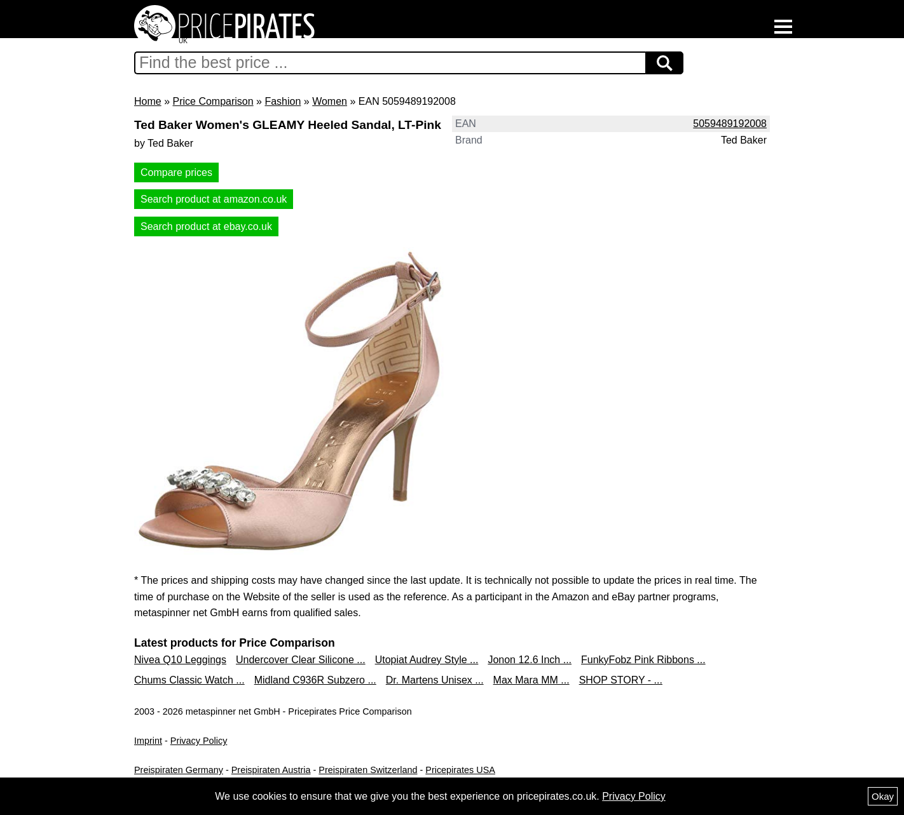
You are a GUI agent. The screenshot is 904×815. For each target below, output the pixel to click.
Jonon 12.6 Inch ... (530, 659)
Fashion (282, 101)
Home (147, 101)
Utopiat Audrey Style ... (427, 659)
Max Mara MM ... (531, 680)
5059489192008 (730, 123)
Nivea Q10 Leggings (180, 659)
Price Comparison (212, 101)
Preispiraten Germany (178, 770)
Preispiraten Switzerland (367, 770)
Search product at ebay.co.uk (206, 226)
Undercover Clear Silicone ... (301, 659)
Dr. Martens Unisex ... (435, 680)
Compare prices (176, 172)
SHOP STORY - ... (620, 680)
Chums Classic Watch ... (189, 680)
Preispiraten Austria (271, 770)
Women (329, 101)
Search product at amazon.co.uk (213, 199)
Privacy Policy (199, 741)
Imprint (148, 741)
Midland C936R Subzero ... (315, 680)
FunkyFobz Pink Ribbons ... (643, 659)
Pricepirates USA (460, 770)
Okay (883, 796)
